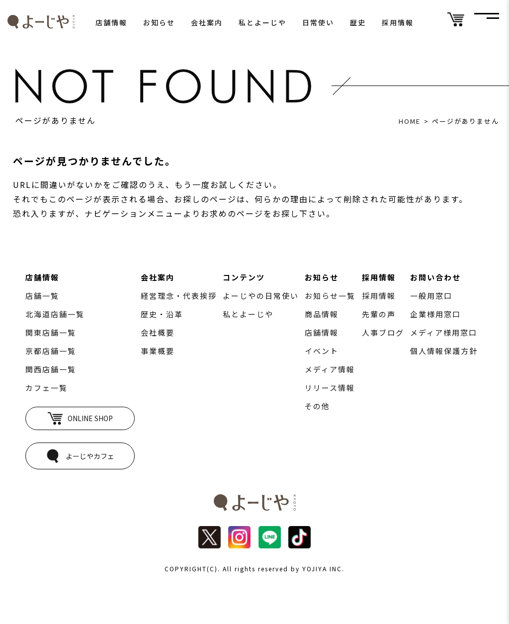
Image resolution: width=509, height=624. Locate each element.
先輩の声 (379, 314)
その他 (317, 406)
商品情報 (322, 314)
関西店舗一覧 (50, 369)
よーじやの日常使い (261, 295)
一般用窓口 (431, 295)
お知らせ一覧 (330, 295)
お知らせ (159, 22)
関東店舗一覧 (50, 332)
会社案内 (207, 22)
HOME (410, 121)
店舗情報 (111, 22)
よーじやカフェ (80, 456)
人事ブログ (383, 332)
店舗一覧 (42, 295)
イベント (322, 351)
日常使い (318, 22)
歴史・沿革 (162, 314)
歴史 (358, 22)
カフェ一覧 (46, 387)
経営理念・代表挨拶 (179, 295)
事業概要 (157, 351)
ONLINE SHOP (80, 418)
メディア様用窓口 (443, 332)
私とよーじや (262, 22)
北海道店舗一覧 (55, 314)
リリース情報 (330, 387)
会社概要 (157, 332)
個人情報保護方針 (444, 351)
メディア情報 (330, 369)
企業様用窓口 (435, 314)
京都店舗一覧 (50, 351)
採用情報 (398, 22)
